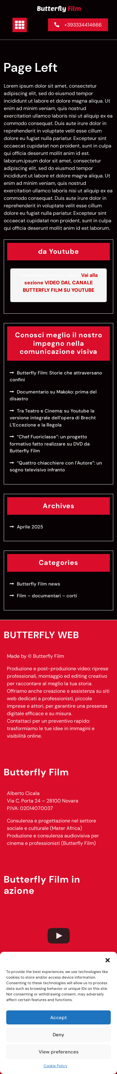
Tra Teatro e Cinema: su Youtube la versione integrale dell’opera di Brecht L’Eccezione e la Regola (53, 418)
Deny (58, 1035)
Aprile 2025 (30, 527)
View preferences (59, 1052)
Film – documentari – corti (47, 596)
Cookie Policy (55, 1065)
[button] (108, 959)
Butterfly (59, 8)
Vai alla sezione (60, 282)
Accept (58, 1017)
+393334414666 (78, 25)
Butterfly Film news (38, 584)
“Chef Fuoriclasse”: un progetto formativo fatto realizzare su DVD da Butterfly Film (50, 444)
